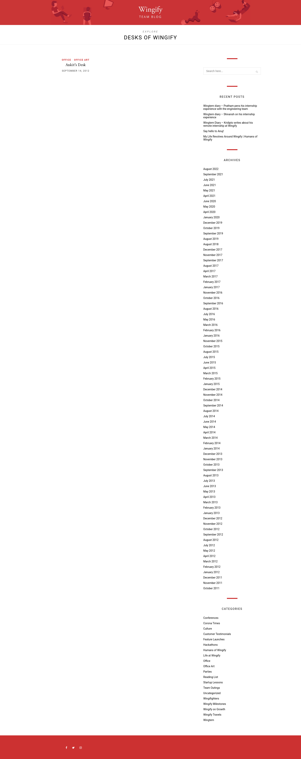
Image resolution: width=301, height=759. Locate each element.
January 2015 (211, 384)
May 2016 (209, 319)
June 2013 (209, 486)
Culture (207, 628)
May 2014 (209, 427)
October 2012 (211, 529)
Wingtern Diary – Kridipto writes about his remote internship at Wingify (228, 124)
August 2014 (210, 410)
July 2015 (209, 357)
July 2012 (209, 545)
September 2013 (213, 470)
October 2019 (211, 228)
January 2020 (211, 217)
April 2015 (209, 367)
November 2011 (212, 582)
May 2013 (209, 491)
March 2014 (210, 437)
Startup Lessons (213, 682)
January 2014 (211, 448)
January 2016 (211, 335)
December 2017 (212, 249)
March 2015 (210, 373)
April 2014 (209, 432)
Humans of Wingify (214, 650)
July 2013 (209, 480)
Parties (207, 671)
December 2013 (212, 453)
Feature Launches (214, 639)
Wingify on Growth (214, 709)
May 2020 (209, 206)
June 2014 (209, 421)
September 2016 (213, 303)
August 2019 (210, 238)
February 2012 (211, 566)
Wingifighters (211, 698)
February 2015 (211, 378)
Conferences (210, 617)
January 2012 (211, 572)
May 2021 (209, 190)
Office (66, 60)
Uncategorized (212, 693)
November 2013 (212, 459)
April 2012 (209, 556)
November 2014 (212, 394)
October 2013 (211, 464)
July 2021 (209, 179)
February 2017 (211, 281)
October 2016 (211, 298)
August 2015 (210, 351)
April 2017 (209, 271)
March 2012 (210, 561)
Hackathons (210, 644)
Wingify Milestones (214, 703)
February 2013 (211, 507)
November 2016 (212, 292)
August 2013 (210, 475)
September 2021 (213, 174)
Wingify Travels (212, 714)
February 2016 (211, 330)
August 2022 (210, 169)
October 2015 (211, 346)
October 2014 (211, 400)
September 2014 (213, 405)
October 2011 (211, 588)
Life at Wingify (211, 655)
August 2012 (210, 539)
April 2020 (209, 212)
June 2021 (209, 185)
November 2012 (212, 523)
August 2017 (210, 265)
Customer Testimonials (217, 634)
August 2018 (210, 244)
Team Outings (211, 687)
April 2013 (209, 496)
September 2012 (213, 534)
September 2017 (213, 260)
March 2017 (210, 276)
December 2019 (212, 222)
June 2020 (209, 201)
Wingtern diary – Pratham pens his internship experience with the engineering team (230, 107)
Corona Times (211, 623)
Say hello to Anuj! (213, 131)
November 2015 (212, 341)
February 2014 (211, 443)
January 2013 (211, 513)
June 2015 (209, 362)
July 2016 (209, 314)
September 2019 (213, 233)
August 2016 (210, 308)
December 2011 (212, 577)
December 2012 (212, 518)
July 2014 (209, 416)
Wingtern (208, 720)
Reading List (210, 677)
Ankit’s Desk (76, 65)
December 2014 (212, 389)
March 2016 (210, 324)
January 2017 (211, 287)
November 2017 (212, 255)
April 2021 (209, 195)
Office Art (81, 60)
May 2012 (209, 550)
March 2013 (210, 502)
